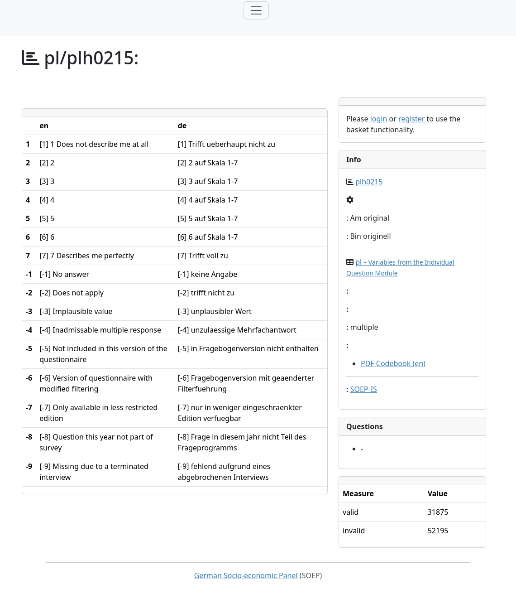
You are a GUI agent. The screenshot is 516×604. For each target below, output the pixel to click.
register (411, 119)
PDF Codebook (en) (393, 363)
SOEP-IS (363, 389)
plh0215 (368, 182)
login (378, 119)
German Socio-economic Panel (246, 575)
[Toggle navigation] (256, 10)
